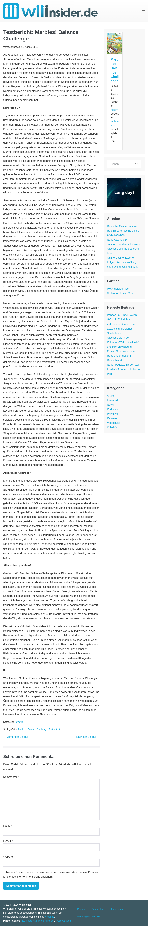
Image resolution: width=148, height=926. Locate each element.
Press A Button (63, 920)
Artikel (110, 395)
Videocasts (113, 422)
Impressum (117, 909)
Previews (112, 413)
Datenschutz (98, 909)
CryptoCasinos (116, 235)
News (110, 404)
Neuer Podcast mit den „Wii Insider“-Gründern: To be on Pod (123, 369)
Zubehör (112, 427)
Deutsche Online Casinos (122, 226)
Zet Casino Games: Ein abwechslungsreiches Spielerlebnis (121, 329)
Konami (114, 109)
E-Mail (8, 841)
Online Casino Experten (121, 257)
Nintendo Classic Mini (120, 293)
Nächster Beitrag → (88, 736)
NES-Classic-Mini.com (32, 920)
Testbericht (54, 729)
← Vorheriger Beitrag (15, 736)
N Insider (49, 920)
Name (7, 825)
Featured (112, 400)
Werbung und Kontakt (88, 916)
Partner (81, 909)
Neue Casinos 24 (117, 239)
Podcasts (112, 409)
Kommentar (11, 777)
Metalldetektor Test (118, 288)
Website (8, 856)
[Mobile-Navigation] (143, 11)
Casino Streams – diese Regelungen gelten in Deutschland (121, 356)
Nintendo (49, 916)
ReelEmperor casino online (123, 230)
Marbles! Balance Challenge (32, 729)
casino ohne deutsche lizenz (124, 244)
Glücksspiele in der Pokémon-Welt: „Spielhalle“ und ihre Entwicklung (123, 342)
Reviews (19, 722)
